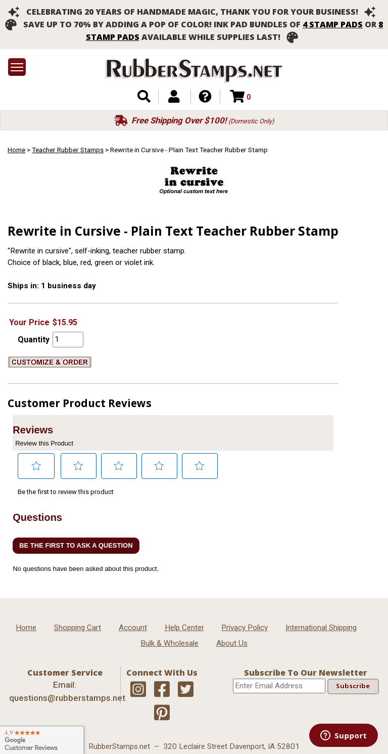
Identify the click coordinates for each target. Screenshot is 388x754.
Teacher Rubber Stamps (68, 150)
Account (133, 627)
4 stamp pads (333, 24)
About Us (232, 643)
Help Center (184, 627)
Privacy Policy (244, 627)
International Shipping (321, 627)
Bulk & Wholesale (169, 643)
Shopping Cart (77, 627)
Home (16, 150)
